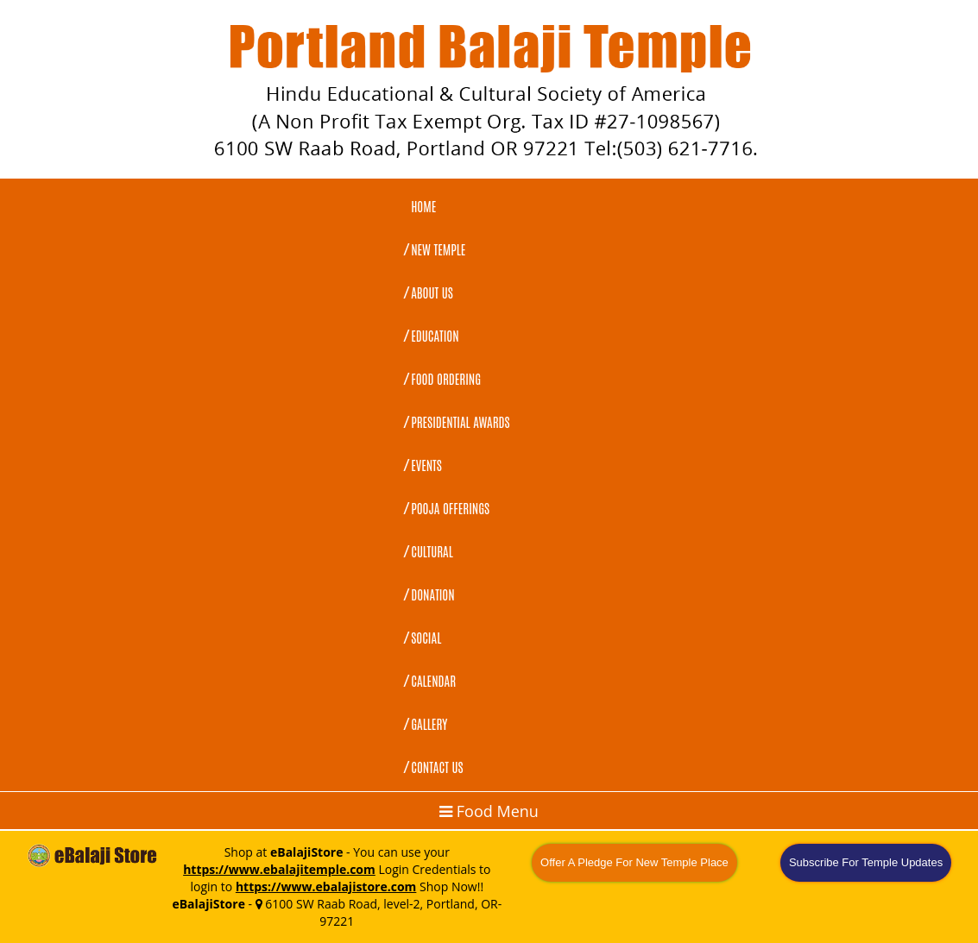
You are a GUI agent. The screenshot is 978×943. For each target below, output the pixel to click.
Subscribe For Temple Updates (866, 862)
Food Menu (489, 811)
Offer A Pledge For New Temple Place (634, 862)
